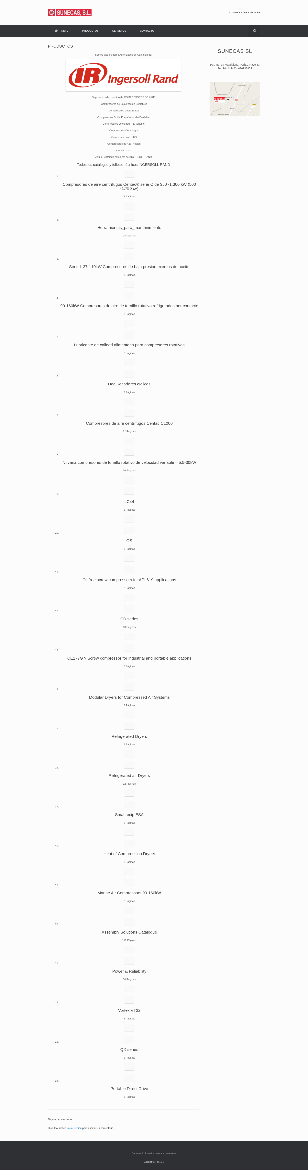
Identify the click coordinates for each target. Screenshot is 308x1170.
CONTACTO (147, 30)
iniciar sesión (74, 1128)
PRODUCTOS (90, 30)
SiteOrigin (151, 1162)
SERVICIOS (119, 30)
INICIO (62, 30)
